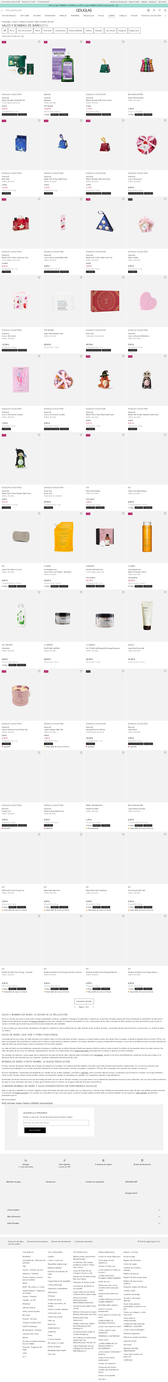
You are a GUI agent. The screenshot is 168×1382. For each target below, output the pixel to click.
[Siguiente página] (93, 1007)
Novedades (50, 16)
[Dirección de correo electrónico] (56, 1123)
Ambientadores (54, 1328)
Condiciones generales (83, 1242)
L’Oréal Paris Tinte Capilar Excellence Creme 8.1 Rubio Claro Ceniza (83, 1264)
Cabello (123, 16)
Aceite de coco (104, 1282)
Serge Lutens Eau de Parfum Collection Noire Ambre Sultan (84, 1293)
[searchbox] (23, 10)
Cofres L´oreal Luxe (55, 1260)
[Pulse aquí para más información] (117, 5)
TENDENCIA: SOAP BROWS (108, 1336)
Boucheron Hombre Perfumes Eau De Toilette (34, 1342)
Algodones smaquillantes (57, 1289)
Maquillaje (89, 16)
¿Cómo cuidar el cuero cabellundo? (107, 1331)
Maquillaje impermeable (57, 1350)
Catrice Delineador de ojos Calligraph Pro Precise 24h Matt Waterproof (83, 1348)
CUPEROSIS (128, 1360)
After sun (51, 1321)
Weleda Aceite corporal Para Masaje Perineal (84, 1258)
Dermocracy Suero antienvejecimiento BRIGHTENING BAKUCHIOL (83, 1300)
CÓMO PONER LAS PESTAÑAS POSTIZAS (106, 1322)
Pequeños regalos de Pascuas (135, 1287)
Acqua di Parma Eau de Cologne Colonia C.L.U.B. (83, 1272)
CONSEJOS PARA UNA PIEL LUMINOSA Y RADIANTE (134, 1325)
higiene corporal (21, 1093)
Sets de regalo (9, 16)
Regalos (152, 2)
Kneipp (19, 1103)
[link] (21, 77)
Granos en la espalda (106, 1376)
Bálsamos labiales (55, 1268)
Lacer (25, 1353)
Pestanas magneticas (132, 1334)
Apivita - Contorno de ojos (33, 1270)
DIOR (4, 1103)
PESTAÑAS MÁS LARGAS (108, 1305)
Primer (50, 1335)
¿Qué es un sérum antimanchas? (105, 1310)
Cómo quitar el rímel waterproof (106, 1261)
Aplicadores (52, 1292)
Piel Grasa (127, 1345)
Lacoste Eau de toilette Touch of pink (84, 1307)
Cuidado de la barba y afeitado (132, 1269)
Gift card (162, 2)
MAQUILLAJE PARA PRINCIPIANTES (131, 1349)
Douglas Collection (151, 16)
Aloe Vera (102, 1379)
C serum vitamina (54, 1339)
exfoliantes (98, 1055)
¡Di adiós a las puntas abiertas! (132, 1299)
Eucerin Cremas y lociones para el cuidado (33, 1278)
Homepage (6, 22)
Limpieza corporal (26, 22)
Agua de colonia (130, 1341)
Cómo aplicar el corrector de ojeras (109, 1316)
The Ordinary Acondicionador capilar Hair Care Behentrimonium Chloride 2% (84, 1340)
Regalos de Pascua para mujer (135, 1277)
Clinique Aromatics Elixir (32, 1323)
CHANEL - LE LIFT (29, 1300)
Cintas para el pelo (55, 1317)
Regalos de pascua (131, 1274)
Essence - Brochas (30, 1319)
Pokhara (26, 1103)
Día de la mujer (129, 1257)
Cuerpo (111, 16)
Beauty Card (134, 2)
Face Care (52, 1354)
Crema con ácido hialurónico (109, 1257)
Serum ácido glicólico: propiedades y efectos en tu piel (135, 1306)
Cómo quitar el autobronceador (130, 1319)
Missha (25, 1338)
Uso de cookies (14, 1244)
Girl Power (11, 1103)
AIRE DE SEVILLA (29, 1308)
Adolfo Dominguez (30, 1326)
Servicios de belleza (118, 2)
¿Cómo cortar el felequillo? (134, 1330)
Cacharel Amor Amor (31, 1334)
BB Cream (26, 1315)
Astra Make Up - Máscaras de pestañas (34, 1261)
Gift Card (24, 16)
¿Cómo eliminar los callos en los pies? (109, 1271)
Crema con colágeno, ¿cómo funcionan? (135, 1313)
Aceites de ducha (54, 1300)
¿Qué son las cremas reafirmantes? (106, 1359)
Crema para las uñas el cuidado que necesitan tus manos (108, 1369)
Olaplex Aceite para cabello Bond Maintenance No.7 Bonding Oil (84, 1326)
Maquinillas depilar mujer (57, 1264)
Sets (49, 1277)
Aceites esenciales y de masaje (57, 1305)
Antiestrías (52, 1332)
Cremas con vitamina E (107, 1363)
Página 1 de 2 (84, 1007)
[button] (84, 1210)
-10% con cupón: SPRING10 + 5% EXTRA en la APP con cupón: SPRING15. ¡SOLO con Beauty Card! (81, 5)
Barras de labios (54, 1347)
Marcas (63, 16)
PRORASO (26, 1304)
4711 (24, 1357)
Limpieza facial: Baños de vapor (108, 1295)
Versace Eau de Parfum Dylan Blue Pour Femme (84, 1278)
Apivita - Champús (30, 1297)
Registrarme (35, 1130)
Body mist (51, 1324)
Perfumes (75, 16)
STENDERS (35, 1103)
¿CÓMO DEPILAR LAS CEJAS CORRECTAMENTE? (109, 1300)
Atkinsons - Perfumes (31, 1274)
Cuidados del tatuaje (132, 1294)
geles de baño (141, 1093)
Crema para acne (54, 1313)
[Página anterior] (75, 1007)
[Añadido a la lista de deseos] (39, 42)
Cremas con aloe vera (106, 1266)
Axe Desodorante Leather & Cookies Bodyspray (84, 1333)
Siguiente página (84, 1001)
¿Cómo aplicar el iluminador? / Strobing (110, 1353)
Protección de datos (16, 1242)
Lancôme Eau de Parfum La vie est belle (83, 1287)
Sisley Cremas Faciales (31, 1311)
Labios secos (103, 1340)
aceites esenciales (82, 1051)
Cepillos (51, 1257)
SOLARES (37, 16)
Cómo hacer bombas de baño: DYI (133, 1355)
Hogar (134, 16)
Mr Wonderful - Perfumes (32, 1330)
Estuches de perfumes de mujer (58, 1273)
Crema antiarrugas (55, 1285)
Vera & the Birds (46, 1103)
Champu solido (129, 1291)
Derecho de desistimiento (61, 1242)
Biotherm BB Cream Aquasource (80, 1319)
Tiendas (144, 2)
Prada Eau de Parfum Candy (84, 1282)
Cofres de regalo (130, 1264)
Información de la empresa (37, 1242)
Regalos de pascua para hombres (133, 1282)
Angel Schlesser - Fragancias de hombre (34, 1292)
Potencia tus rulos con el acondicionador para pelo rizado (108, 1287)
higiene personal (37, 1021)
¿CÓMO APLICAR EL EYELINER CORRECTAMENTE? (109, 1277)
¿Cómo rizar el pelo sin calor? (109, 1327)
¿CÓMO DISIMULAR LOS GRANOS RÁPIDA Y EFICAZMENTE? (107, 1346)
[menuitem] (10, 15)
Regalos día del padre (132, 1260)
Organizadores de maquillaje (59, 1281)
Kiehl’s (25, 1283)
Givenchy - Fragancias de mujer (32, 1348)
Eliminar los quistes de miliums (135, 1337)
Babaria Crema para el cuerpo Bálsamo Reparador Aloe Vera (85, 1313)
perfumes (85, 1073)
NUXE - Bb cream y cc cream (33, 1287)
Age (24, 1266)
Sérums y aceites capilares (58, 1309)
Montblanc (27, 1257)
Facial (101, 16)
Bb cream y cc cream (56, 1343)
